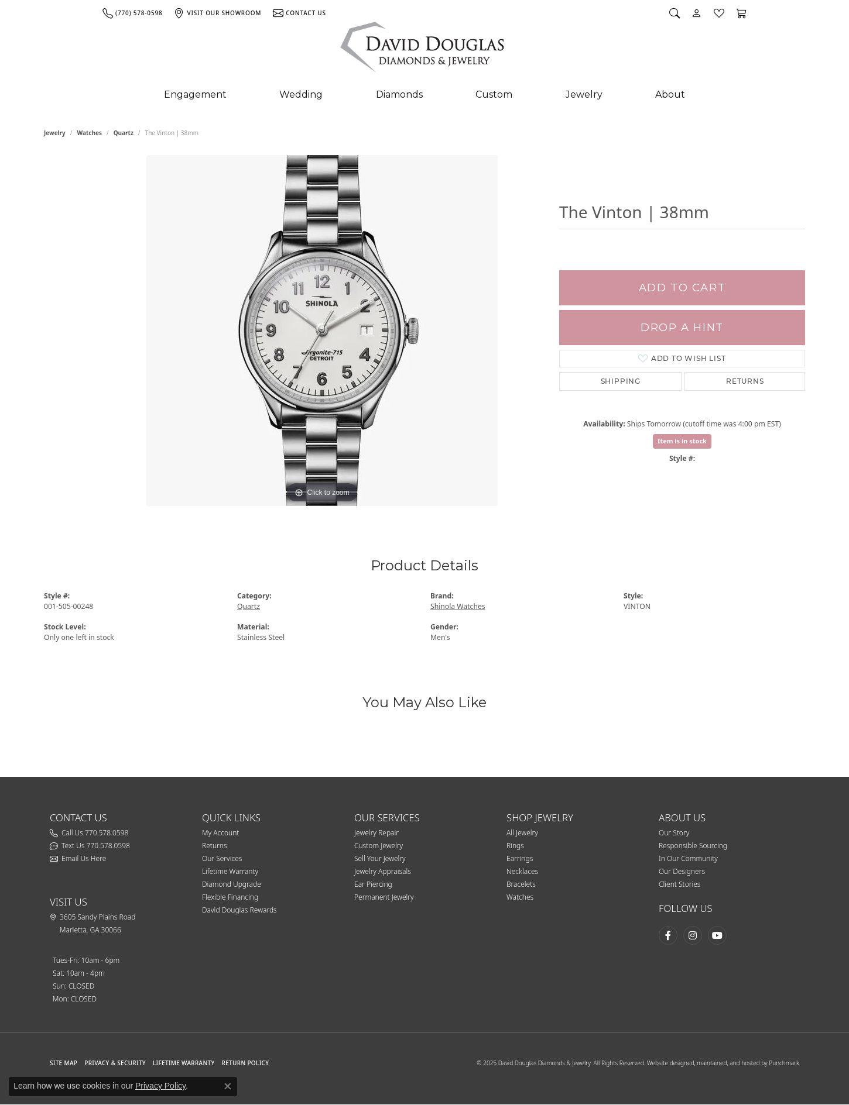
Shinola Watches (457, 606)
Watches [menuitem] (519, 897)
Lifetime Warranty (184, 1063)
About (670, 94)
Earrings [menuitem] (519, 858)
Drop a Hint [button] (682, 327)
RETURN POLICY (245, 1063)
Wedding (301, 94)
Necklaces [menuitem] (522, 871)
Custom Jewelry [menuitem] (378, 846)
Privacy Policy (160, 1085)
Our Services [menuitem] (222, 858)
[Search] (674, 13)
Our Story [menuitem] (674, 833)
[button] (272, 818)
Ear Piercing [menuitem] (373, 884)
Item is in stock (682, 440)
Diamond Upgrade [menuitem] (231, 884)
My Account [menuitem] (220, 833)
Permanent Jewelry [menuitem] (384, 897)
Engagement (195, 94)
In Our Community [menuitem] (688, 858)
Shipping (621, 381)
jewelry (55, 133)
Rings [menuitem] (515, 846)
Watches (89, 133)
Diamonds (399, 94)
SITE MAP (63, 1063)
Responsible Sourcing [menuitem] (693, 846)
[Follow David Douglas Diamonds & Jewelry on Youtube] (717, 935)
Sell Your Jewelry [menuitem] (380, 858)
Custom (493, 94)
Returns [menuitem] (214, 846)
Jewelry (584, 94)
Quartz (123, 133)
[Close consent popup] (227, 1086)
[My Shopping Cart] (741, 13)
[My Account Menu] (696, 13)
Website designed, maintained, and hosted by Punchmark (723, 1063)
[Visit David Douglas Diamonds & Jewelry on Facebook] (668, 935)
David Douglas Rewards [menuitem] (239, 910)
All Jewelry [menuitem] (522, 833)
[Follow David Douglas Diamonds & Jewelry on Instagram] (692, 935)
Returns (745, 381)
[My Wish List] (719, 13)
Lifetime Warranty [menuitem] (230, 871)
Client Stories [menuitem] (679, 884)
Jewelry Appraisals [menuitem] (382, 871)
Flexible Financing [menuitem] (230, 897)
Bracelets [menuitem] (521, 884)
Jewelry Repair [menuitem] (376, 833)
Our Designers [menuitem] (682, 871)
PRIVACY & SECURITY (115, 1063)
